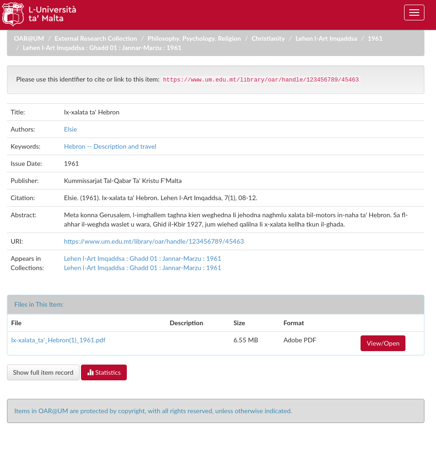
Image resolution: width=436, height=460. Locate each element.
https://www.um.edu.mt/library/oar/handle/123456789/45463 (154, 241)
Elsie (70, 129)
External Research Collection (96, 38)
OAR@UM (29, 38)
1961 (374, 38)
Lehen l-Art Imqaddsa (326, 38)
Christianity (268, 38)
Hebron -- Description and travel (110, 146)
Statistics (104, 372)
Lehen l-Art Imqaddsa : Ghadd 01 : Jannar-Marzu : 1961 (102, 47)
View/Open (383, 343)
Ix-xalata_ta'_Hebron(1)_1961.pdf (58, 340)
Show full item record (43, 372)
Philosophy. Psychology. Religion (194, 38)
